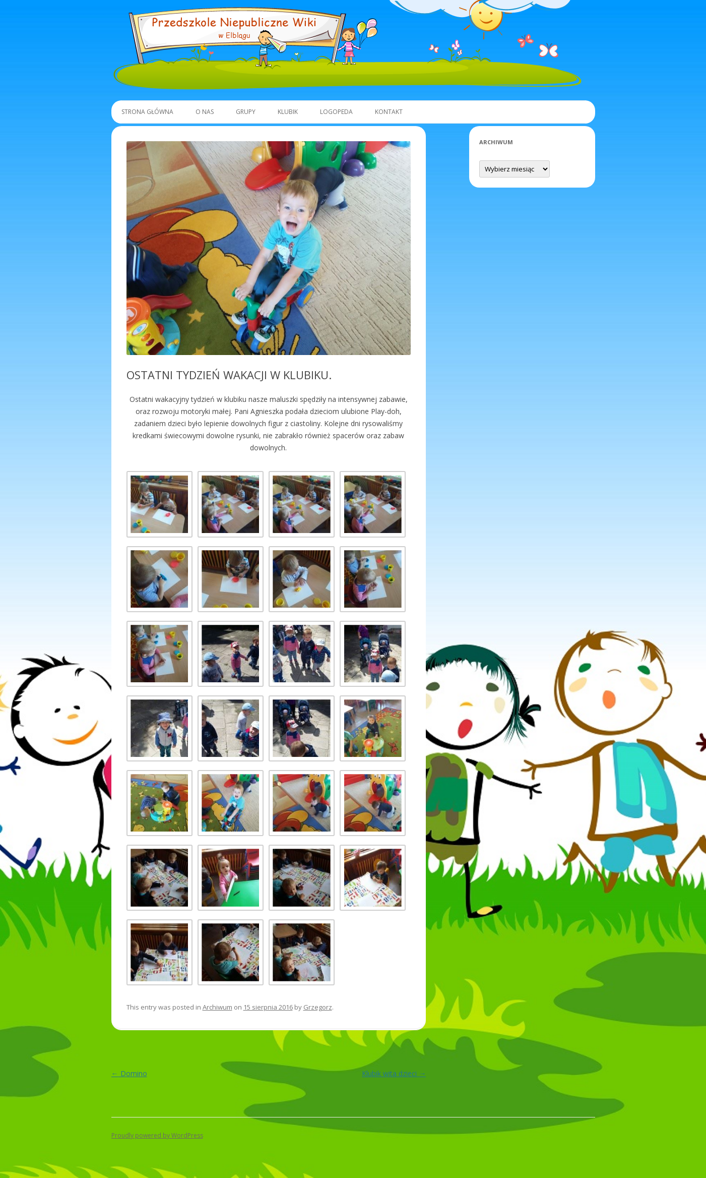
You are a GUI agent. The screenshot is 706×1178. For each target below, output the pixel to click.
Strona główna (147, 111)
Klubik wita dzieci (394, 1073)
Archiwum (217, 1007)
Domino (129, 1073)
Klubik (288, 111)
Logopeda (336, 111)
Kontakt (389, 111)
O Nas (205, 111)
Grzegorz (317, 1007)
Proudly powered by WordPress (157, 1135)
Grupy (245, 111)
